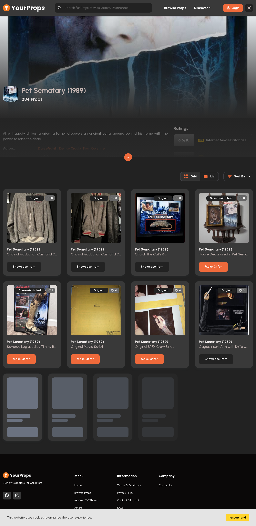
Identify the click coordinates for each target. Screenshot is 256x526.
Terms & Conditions (129, 485)
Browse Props (175, 8)
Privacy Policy (125, 493)
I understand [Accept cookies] (237, 517)
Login (233, 8)
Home (78, 485)
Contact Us (165, 485)
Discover (201, 8)
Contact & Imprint (128, 500)
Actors (78, 507)
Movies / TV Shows (85, 500)
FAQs (120, 507)
